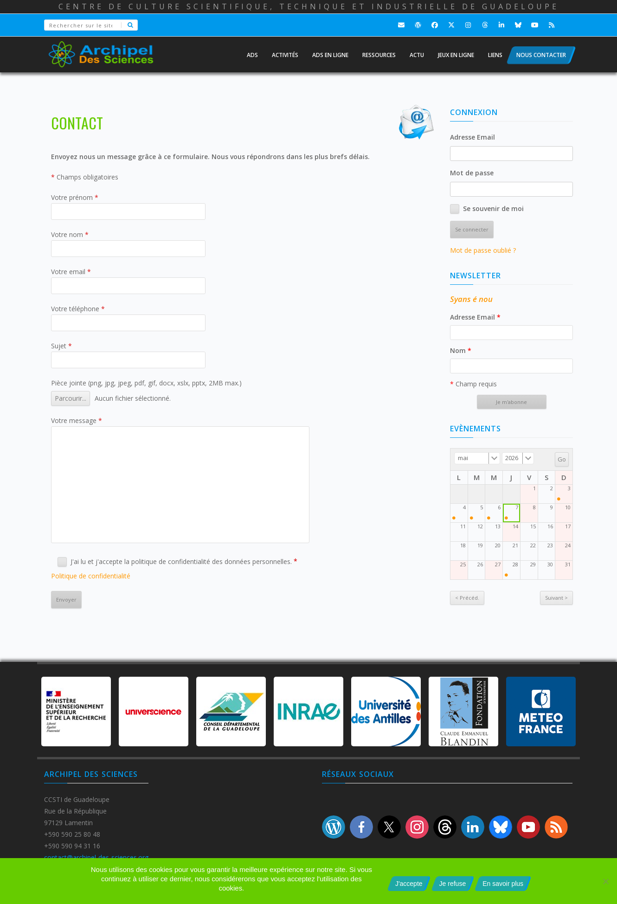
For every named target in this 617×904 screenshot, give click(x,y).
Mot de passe (472, 172)
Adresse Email (472, 137)
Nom (460, 350)
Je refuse (452, 883)
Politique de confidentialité (90, 575)
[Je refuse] (605, 881)
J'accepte (409, 883)
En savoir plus (502, 883)
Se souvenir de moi (493, 208)
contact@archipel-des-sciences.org (96, 857)
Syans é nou (471, 299)
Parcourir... (70, 398)
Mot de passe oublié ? (483, 250)
